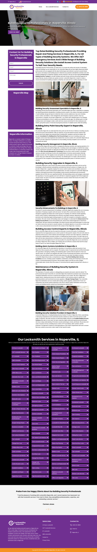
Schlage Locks (76, 427)
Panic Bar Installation (77, 352)
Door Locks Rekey (37, 389)
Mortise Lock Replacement (59, 463)
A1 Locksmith (15, 356)
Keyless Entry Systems (58, 380)
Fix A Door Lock (36, 454)
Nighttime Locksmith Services (57, 472)
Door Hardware (36, 356)
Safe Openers (75, 418)
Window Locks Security (78, 473)
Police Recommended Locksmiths (78, 361)
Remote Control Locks (78, 388)
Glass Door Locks (36, 472)
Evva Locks (35, 423)
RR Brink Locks (76, 410)
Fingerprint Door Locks (38, 445)
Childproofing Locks (17, 447)
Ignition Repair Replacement (56, 367)
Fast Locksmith (36, 433)
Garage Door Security (37, 458)
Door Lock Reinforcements (39, 377)
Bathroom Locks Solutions (19, 390)
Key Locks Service (57, 376)
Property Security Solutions (79, 376)
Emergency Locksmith (38, 409)
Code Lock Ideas (16, 451)
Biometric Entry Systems (18, 395)
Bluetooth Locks (16, 399)
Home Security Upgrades (58, 362)
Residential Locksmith (78, 402)
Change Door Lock (17, 443)
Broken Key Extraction (18, 413)
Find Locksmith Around (38, 441)
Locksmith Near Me (57, 427)
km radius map (21, 111)
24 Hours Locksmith (17, 348)
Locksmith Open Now (57, 431)
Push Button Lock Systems (79, 380)
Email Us (75, 528)
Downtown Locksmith (37, 393)
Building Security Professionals (16, 417)
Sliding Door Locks (77, 435)
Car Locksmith (16, 439)
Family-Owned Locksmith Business (38, 428)
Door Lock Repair (36, 381)
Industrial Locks (56, 372)
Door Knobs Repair (37, 364)
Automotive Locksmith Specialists (18, 381)
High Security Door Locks (38, 476)
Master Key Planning (57, 443)
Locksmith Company (57, 418)
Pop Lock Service (76, 366)
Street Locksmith (76, 447)
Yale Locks (75, 477)
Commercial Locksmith (18, 459)
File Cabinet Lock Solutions (39, 437)
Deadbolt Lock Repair (17, 472)
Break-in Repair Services (18, 408)
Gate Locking (35, 468)
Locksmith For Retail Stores (59, 422)
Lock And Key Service (57, 396)
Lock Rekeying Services (58, 408)
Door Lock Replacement (38, 385)
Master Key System (57, 447)
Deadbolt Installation (17, 468)
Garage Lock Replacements (36, 463)
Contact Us (66, 6)
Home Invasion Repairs (58, 358)
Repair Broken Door (77, 392)
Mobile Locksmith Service (59, 455)
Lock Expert (55, 400)
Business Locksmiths (17, 427)
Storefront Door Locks (78, 443)
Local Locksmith (56, 392)
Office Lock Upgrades (58, 477)
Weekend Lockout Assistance (77, 460)
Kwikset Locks (56, 388)
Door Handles (35, 352)
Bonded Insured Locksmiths (16, 403)
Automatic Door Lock (17, 377)
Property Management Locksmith (78, 371)
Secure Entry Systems (77, 431)
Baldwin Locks (16, 386)
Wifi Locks (74, 469)
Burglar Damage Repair (18, 422)
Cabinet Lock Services (18, 431)
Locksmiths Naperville (49, 550)
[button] (46, 509)
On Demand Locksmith (78, 348)
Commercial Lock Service (19, 455)
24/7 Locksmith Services (18, 352)
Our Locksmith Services (52, 6)
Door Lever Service (37, 368)
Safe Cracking (76, 414)
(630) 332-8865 (82, 6)
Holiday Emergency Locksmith (57, 348)
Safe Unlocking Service (78, 422)
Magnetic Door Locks (57, 435)
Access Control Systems (18, 364)
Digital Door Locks (17, 476)
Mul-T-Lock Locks (56, 468)
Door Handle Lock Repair (38, 348)
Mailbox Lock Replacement (59, 439)
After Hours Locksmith (18, 368)
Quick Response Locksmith (79, 384)
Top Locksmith (76, 451)
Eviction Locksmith (37, 413)
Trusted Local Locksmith (78, 455)
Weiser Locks (75, 465)
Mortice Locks (56, 459)
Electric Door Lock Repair (38, 397)
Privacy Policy (46, 540)
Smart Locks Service (77, 439)
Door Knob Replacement (38, 360)
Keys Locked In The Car (58, 384)
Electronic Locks (36, 401)
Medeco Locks (56, 451)
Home (40, 6)
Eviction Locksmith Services (37, 418)
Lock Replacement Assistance (57, 413)
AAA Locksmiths (16, 360)
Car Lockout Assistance (18, 435)
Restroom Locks (76, 406)
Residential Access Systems (77, 397)
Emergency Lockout (37, 405)
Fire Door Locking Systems (39, 450)
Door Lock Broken (37, 372)
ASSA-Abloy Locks (17, 372)
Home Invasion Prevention (59, 353)
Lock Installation (56, 404)
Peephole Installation (77, 356)
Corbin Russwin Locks (18, 463)
